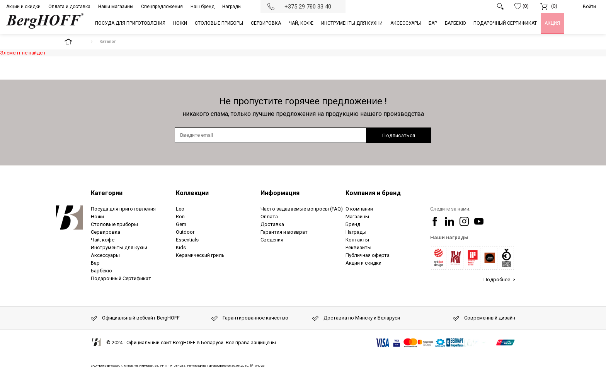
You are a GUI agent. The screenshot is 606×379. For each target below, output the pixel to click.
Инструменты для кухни (119, 247)
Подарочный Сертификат (121, 278)
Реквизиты (358, 247)
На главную (75, 41)
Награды (232, 6)
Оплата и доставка (69, 6)
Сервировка (105, 232)
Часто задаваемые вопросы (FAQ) (301, 209)
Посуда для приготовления (123, 209)
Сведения (271, 240)
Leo (180, 209)
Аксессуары (105, 255)
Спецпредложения (162, 6)
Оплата (269, 216)
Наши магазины (115, 6)
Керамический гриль (200, 255)
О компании (359, 209)
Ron (180, 216)
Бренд (353, 224)
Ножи (97, 216)
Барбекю (101, 271)
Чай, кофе (102, 240)
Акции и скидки (23, 6)
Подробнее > (499, 279)
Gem (181, 224)
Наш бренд (202, 6)
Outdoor (185, 232)
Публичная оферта (368, 255)
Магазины (357, 216)
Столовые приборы (114, 224)
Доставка (272, 224)
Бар (95, 263)
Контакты (357, 240)
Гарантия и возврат (284, 232)
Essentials (187, 240)
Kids (181, 247)
